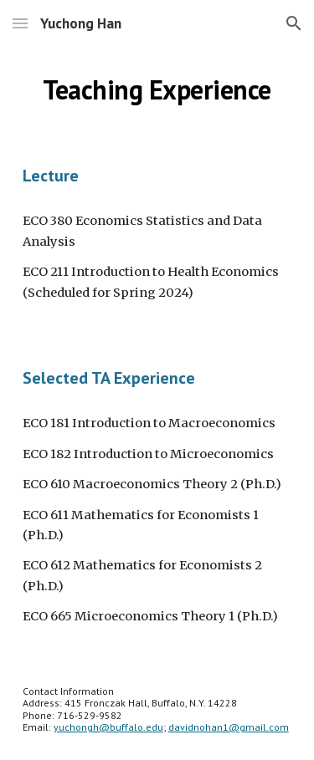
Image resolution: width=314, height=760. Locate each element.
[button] (20, 23)
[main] (157, 89)
